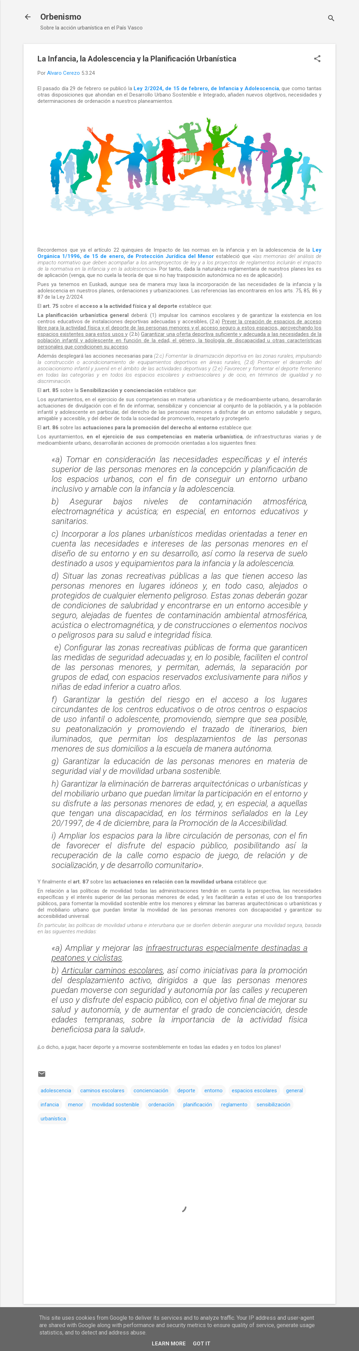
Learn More (169, 1343)
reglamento (234, 1104)
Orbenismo (60, 17)
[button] (317, 59)
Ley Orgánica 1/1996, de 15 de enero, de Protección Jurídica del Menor (179, 253)
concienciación (151, 1090)
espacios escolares (254, 1090)
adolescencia (56, 1090)
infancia (50, 1104)
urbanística (53, 1118)
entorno (213, 1090)
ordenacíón (161, 1104)
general (294, 1090)
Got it (201, 1343)
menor (75, 1104)
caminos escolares (102, 1090)
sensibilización (273, 1104)
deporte (186, 1090)
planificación (197, 1104)
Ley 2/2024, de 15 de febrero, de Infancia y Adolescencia (206, 88)
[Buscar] (331, 19)
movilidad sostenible (115, 1104)
